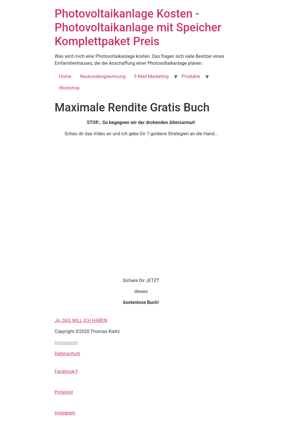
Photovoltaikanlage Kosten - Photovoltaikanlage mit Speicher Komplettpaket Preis (138, 27)
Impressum (66, 342)
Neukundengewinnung (103, 76)
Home (65, 76)
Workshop (69, 88)
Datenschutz (67, 353)
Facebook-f (66, 371)
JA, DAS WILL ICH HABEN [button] (81, 320)
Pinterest (64, 392)
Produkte (191, 76)
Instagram (65, 413)
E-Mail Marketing (151, 76)
